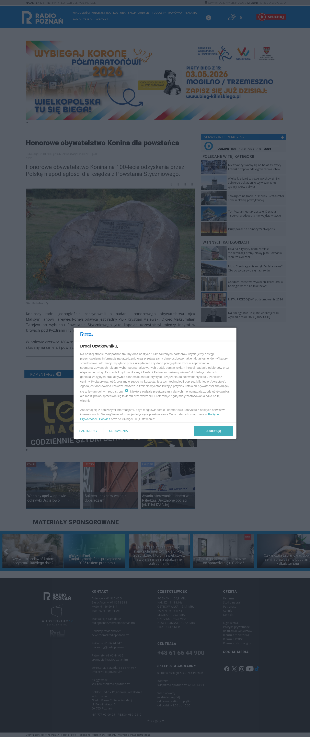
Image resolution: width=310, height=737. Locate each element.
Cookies (104, 418)
